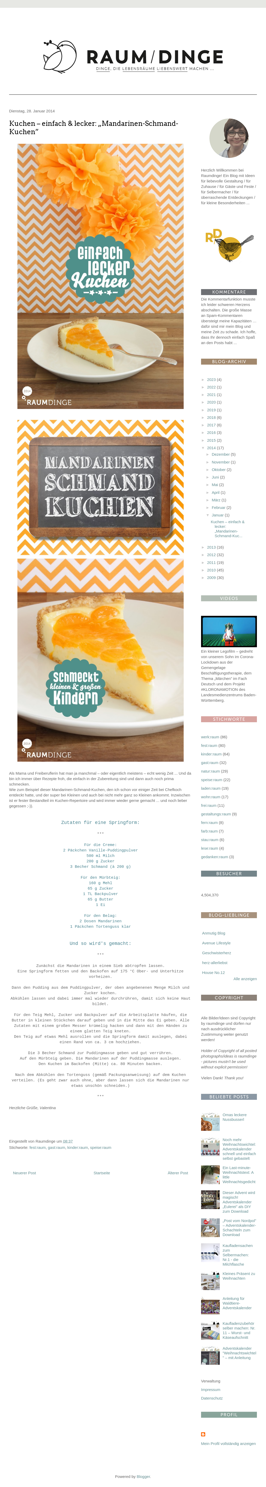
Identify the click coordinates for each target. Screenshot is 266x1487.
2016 (212, 432)
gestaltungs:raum (216, 814)
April (216, 492)
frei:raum (208, 805)
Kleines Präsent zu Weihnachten (239, 1275)
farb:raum (209, 831)
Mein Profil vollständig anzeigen (228, 1443)
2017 (212, 425)
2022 (212, 387)
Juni (216, 477)
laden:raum (211, 788)
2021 (212, 394)
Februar (219, 507)
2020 (212, 402)
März (217, 500)
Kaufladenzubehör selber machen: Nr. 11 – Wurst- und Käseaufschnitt (239, 1330)
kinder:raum (77, 1147)
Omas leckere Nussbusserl (235, 1117)
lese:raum (209, 848)
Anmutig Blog (213, 933)
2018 (212, 417)
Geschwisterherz (216, 953)
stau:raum (209, 839)
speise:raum (100, 1147)
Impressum (210, 1389)
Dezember (221, 454)
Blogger (143, 1476)
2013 (212, 547)
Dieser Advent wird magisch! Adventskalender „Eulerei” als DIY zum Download (239, 1201)
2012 (212, 554)
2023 (212, 379)
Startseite (102, 1173)
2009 (212, 577)
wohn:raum (210, 797)
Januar (218, 515)
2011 (212, 562)
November (221, 462)
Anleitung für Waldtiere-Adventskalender (237, 1303)
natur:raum (210, 771)
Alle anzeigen (245, 979)
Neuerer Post (24, 1173)
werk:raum (210, 737)
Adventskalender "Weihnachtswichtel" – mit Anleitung (239, 1353)
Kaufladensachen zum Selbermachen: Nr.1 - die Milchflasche (238, 1254)
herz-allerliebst (215, 962)
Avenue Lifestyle (216, 943)
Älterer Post (178, 1173)
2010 (212, 570)
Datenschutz (212, 1398)
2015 (212, 440)
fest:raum (37, 1147)
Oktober (219, 469)
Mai (215, 484)
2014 (212, 448)
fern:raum (209, 822)
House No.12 (213, 972)
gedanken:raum (214, 857)
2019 (212, 410)
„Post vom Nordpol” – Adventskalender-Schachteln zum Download (239, 1227)
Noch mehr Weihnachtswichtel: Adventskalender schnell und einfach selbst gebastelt (239, 1149)
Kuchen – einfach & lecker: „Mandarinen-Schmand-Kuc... (228, 529)
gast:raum (56, 1147)
